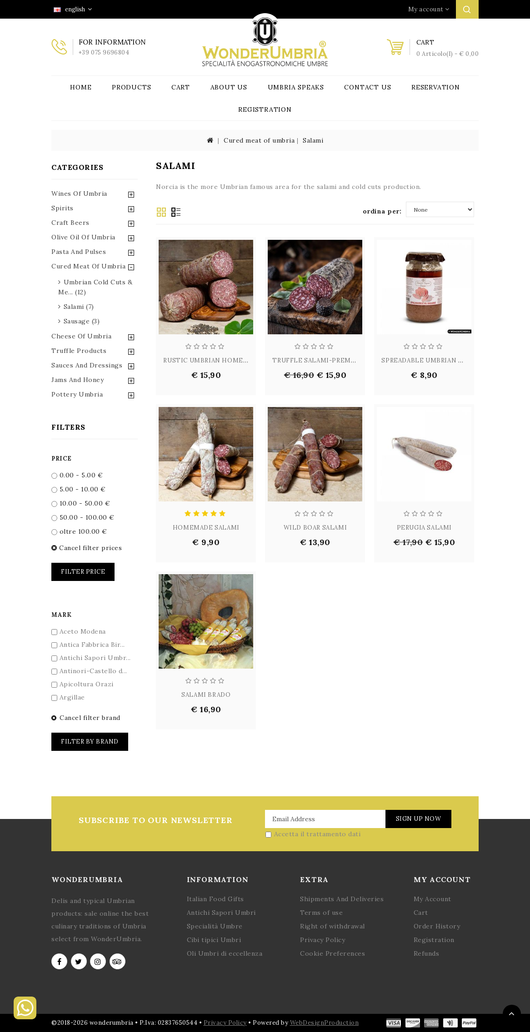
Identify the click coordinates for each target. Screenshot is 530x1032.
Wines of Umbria (79, 193)
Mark (61, 615)
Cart (180, 87)
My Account (432, 899)
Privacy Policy (322, 940)
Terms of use (321, 912)
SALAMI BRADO (205, 695)
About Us (228, 87)
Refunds (427, 953)
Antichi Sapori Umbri (221, 912)
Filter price (83, 572)
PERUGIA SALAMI (424, 527)
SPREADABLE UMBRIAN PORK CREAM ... (444, 360)
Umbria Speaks (296, 87)
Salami (313, 140)
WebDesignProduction (324, 1023)
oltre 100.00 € (79, 531)
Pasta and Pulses (78, 252)
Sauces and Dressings (86, 365)
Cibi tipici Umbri (214, 940)
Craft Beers (70, 222)
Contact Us (367, 87)
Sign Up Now (418, 819)
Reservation (435, 87)
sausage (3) (82, 321)
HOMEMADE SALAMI (206, 527)
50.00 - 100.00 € (83, 517)
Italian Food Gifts (215, 899)
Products (131, 87)
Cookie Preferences (332, 953)
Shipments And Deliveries (342, 899)
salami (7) (79, 307)
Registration (265, 109)
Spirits (62, 208)
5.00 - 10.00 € (78, 489)
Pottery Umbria (77, 394)
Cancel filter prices (86, 548)
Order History (437, 926)
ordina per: (382, 211)
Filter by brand (90, 741)
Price (61, 458)
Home (80, 87)
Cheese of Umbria (81, 336)
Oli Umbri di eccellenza (225, 953)
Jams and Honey (77, 380)
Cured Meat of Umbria (88, 266)
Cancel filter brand (85, 718)
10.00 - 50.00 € (80, 503)
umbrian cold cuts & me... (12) (95, 287)
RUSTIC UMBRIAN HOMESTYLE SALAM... (228, 360)
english (73, 9)
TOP (512, 1014)
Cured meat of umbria (259, 140)
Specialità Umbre (215, 926)
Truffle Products (78, 351)
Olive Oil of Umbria (83, 237)
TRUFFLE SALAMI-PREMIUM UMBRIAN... (337, 360)
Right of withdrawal (332, 926)
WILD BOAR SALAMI (315, 527)
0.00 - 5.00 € (77, 475)
